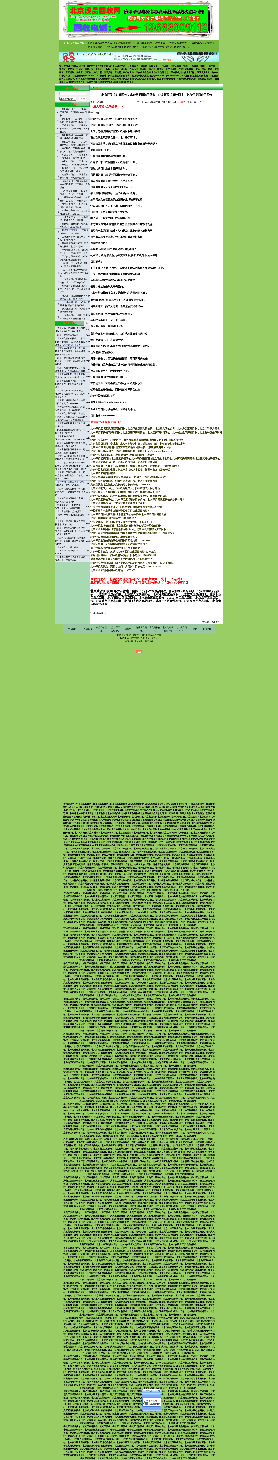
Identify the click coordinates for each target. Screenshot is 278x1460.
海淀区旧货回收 (136, 1034)
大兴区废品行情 (117, 1216)
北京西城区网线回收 (82, 941)
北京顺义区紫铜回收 (100, 1397)
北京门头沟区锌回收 (124, 1327)
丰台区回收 (105, 1104)
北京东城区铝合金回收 (165, 899)
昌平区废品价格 (134, 1251)
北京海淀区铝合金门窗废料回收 (97, 1053)
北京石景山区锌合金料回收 (114, 1161)
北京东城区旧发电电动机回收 (136, 906)
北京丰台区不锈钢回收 (97, 1113)
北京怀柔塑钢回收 (201, 867)
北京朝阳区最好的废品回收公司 (183, 1002)
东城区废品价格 (134, 896)
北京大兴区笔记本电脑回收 (193, 1235)
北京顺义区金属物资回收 (141, 1420)
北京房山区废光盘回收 (130, 1209)
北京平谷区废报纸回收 (107, 1388)
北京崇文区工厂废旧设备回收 (182, 995)
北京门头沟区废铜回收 (80, 1337)
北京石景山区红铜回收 (127, 1155)
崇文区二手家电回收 (156, 963)
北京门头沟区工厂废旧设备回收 (179, 1353)
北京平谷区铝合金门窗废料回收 (97, 1375)
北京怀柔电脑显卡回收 (99, 880)
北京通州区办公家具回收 (171, 1308)
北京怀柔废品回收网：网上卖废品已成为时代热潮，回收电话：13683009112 (70, 475)
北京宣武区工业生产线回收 (197, 1094)
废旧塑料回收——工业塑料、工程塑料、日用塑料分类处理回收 (75, 112)
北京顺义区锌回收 (76, 1401)
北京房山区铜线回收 (173, 1193)
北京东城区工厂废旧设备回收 (182, 925)
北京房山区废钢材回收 (162, 1190)
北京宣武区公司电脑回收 (141, 1091)
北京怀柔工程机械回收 (182, 874)
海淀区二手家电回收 (156, 1034)
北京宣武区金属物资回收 (141, 1097)
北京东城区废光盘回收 (130, 925)
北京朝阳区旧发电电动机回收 (136, 1011)
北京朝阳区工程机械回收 (128, 1014)
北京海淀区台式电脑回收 (166, 1056)
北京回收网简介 (125, 43)
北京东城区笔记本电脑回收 (193, 915)
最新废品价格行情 (201, 43)
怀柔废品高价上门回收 (98, 864)
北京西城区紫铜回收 (100, 935)
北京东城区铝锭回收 (143, 899)
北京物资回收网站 (76, 855)
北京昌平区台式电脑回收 (166, 1270)
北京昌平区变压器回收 (163, 1257)
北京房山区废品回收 (188, 848)
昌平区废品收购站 (71, 1247)
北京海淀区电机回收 (141, 1043)
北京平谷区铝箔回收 (194, 1375)
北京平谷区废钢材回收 (162, 1369)
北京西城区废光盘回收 (130, 960)
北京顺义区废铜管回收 (195, 1407)
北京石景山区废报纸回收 (97, 1174)
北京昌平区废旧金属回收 (96, 1251)
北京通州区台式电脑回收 (166, 1305)
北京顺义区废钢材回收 (162, 1404)
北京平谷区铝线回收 (188, 1362)
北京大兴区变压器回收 (163, 1222)
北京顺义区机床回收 (96, 1420)
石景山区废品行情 (140, 1142)
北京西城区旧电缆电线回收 (107, 941)
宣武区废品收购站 (71, 1069)
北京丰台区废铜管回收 (195, 1120)
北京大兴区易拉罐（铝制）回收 (170, 1241)
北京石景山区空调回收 (114, 1168)
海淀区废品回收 (90, 1034)
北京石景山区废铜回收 (80, 1158)
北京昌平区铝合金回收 (165, 1254)
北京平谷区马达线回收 (146, 1375)
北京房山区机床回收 (96, 1206)
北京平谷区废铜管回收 (195, 1372)
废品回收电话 (95, 47)
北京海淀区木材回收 (117, 1062)
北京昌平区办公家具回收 (171, 1273)
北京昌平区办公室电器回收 (99, 1273)
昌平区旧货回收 (136, 1247)
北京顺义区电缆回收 (122, 1397)
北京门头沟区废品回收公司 (89, 1321)
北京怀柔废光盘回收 (128, 890)
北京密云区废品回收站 (178, 1426)
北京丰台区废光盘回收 (130, 1136)
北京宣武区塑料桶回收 (197, 1097)
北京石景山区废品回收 (165, 848)
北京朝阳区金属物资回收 (141, 1027)
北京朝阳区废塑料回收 (78, 1014)
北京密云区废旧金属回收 (96, 1429)
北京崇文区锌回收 (76, 973)
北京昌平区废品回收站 (178, 1247)
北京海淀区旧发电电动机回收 (136, 1046)
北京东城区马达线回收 (146, 912)
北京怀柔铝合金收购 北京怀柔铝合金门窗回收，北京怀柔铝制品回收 (70, 540)
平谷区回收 (105, 1356)
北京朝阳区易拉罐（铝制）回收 (170, 1027)
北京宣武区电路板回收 (91, 1091)
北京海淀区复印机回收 (125, 1059)
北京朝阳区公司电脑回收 (141, 1021)
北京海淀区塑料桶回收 (197, 1062)
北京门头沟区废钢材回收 (79, 1334)
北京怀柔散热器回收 (133, 871)
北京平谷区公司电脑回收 (141, 1378)
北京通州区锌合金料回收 (171, 1302)
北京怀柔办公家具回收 (182, 883)
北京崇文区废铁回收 (124, 982)
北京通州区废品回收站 (178, 1283)
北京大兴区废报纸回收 (107, 1244)
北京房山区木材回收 (117, 1206)
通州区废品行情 (117, 1286)
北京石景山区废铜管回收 (128, 1158)
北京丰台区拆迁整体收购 (103, 1120)
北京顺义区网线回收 (82, 1404)
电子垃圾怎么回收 (142, 864)
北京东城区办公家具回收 (171, 919)
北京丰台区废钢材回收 (162, 1117)
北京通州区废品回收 (101, 852)
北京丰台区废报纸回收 (107, 1136)
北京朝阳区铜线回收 (173, 1014)
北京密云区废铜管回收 (195, 1442)
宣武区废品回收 (90, 1069)
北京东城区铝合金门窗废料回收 (97, 912)
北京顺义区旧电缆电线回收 (107, 1404)
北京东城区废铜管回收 (195, 909)
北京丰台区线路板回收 (187, 1113)
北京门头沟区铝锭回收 (182, 1324)
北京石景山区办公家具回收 (140, 1168)
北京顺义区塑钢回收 (119, 1401)
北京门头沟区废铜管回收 (128, 1337)
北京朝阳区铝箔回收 (194, 1018)
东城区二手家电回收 (156, 893)
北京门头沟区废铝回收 (104, 1334)
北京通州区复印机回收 (125, 1308)
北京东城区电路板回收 (91, 915)
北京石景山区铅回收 (102, 1148)
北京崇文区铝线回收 (188, 970)
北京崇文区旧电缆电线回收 (107, 976)
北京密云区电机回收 (141, 1436)
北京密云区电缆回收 (122, 1433)
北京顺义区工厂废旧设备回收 (182, 1423)
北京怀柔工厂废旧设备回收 (176, 890)
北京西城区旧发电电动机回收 (136, 941)
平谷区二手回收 (119, 1356)
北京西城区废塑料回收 (78, 944)
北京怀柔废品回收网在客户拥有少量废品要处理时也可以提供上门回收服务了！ (70, 531)
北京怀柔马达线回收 (185, 877)
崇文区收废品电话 (199, 963)
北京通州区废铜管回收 (195, 1299)
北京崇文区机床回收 (96, 992)
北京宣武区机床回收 (96, 1097)
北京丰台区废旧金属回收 (96, 1107)
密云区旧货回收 (136, 1426)
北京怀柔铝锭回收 (86, 867)
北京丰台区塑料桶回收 (197, 1132)
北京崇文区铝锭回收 (143, 970)
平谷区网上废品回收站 (155, 1359)
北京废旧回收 (93, 855)
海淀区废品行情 (117, 1037)
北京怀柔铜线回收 (71, 877)
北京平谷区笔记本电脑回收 (193, 1378)
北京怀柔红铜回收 (116, 874)
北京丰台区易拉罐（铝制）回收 (170, 1132)
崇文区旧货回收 (136, 963)
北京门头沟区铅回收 (102, 1327)
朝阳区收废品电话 (199, 998)
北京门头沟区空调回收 (114, 1346)
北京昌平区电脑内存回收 (115, 1270)
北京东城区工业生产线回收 (197, 919)
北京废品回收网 (77, 66)
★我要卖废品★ (178, 43)
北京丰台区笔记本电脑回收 (193, 1126)
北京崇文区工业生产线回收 (197, 989)
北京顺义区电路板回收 (91, 1413)
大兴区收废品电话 (199, 1212)
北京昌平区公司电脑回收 (141, 1270)
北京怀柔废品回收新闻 (68, 335)
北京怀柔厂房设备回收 (80, 887)
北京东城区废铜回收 (151, 909)
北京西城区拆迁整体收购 (103, 944)
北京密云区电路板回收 (91, 1449)
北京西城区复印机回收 (125, 954)
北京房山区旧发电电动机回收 (136, 1190)
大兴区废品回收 (90, 1212)
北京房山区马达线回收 (146, 1196)
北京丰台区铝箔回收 (194, 1123)
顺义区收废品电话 (199, 1391)
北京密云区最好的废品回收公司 (183, 1429)
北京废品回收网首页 (101, 43)
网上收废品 (98, 861)
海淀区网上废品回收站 (155, 1037)
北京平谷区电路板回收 (91, 1378)
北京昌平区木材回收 (117, 1276)
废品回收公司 (206, 79)
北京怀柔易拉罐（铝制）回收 (169, 887)
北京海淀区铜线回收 (173, 1049)
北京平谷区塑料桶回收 (197, 1385)
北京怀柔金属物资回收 (142, 887)
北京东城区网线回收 (82, 906)
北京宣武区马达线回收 (146, 1088)
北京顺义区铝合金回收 (165, 1397)
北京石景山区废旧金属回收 (116, 1142)
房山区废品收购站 (71, 1177)
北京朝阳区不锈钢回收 (97, 1008)
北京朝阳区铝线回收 (188, 1005)
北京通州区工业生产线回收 (197, 1308)
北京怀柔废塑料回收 (136, 874)
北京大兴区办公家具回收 (171, 1238)
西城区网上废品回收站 (155, 931)
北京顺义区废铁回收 (124, 1410)
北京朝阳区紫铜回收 (100, 1005)
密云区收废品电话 (199, 1426)
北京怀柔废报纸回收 (107, 890)
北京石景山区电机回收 (195, 1148)
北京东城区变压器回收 (163, 903)
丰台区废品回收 (90, 1104)
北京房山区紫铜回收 (100, 1184)
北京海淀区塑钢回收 (119, 1043)
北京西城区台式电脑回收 (166, 951)
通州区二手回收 (119, 1283)
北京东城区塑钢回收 (119, 903)
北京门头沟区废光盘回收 (123, 1353)
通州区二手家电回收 (156, 1283)
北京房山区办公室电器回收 (99, 1203)
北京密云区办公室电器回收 (99, 1452)
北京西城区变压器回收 (163, 938)
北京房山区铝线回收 (188, 1184)
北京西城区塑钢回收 (119, 938)
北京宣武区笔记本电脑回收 (193, 1091)
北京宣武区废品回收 (122, 848)
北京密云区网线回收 (82, 1439)
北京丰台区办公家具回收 (171, 1129)
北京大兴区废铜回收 (151, 1228)
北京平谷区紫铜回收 (100, 1362)
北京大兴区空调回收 (147, 1238)
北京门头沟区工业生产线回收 (169, 1346)
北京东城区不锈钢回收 (97, 903)
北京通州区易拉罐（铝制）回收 (170, 1311)
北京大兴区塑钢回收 (119, 1222)
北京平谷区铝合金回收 (165, 1362)
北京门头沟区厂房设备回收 (197, 1346)
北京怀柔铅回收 (145, 867)
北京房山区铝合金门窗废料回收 (97, 1196)
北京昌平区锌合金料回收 (171, 1267)
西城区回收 (105, 928)
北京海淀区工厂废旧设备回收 (182, 1065)
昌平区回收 (105, 1247)
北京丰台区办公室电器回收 (99, 1129)
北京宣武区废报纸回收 (107, 1101)
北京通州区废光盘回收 (130, 1314)
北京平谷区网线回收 (82, 1369)
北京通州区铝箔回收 (194, 1302)
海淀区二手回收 (119, 1034)
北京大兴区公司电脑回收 (141, 1235)
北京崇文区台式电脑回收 (166, 986)
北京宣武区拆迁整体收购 (103, 1085)
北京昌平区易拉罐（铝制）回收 (170, 1276)
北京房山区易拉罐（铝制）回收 (170, 1206)
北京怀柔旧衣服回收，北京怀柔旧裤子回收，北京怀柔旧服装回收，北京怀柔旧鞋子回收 (70, 341)
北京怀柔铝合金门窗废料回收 (141, 877)
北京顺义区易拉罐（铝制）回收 (170, 1420)
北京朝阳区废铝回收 (184, 1011)
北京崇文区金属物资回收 (141, 992)
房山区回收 (105, 1177)
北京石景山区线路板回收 (94, 1152)
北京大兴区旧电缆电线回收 (107, 1225)
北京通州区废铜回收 (151, 1299)
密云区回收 (105, 1426)
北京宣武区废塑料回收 (78, 1085)
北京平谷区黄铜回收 (79, 1362)
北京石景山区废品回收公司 (89, 1142)
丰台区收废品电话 (199, 1104)
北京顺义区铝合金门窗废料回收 (97, 1410)
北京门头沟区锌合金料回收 (114, 1340)
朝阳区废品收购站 (71, 998)
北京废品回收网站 (144, 855)
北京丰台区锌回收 (76, 1113)
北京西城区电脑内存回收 (115, 951)
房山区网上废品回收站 (155, 1180)
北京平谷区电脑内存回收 (115, 1378)
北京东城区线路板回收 (187, 903)
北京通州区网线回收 (82, 1295)
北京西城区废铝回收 (184, 941)
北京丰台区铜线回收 (173, 1120)
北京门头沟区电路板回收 (192, 1340)
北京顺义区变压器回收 (163, 1401)
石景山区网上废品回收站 (181, 1142)
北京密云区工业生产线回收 (197, 1452)
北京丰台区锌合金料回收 (171, 1123)
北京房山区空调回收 (147, 1203)
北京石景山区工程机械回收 (149, 1174)
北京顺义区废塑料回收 (78, 1407)
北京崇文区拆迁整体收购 (103, 979)
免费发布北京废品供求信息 (157, 47)
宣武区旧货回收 (136, 1069)
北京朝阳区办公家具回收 (171, 1024)
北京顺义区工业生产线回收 (197, 1417)
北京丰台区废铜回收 (151, 1120)
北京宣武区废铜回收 (151, 1085)
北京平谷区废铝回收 (184, 1369)
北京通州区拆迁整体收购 (103, 1299)
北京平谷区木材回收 (117, 1385)
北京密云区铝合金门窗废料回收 (97, 1445)
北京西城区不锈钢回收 (97, 938)
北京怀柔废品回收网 (145, 75)
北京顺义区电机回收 (141, 1401)
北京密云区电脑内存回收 (115, 1449)
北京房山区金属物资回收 (141, 1206)
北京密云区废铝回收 (184, 1439)
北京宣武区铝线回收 (188, 1075)
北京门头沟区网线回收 (144, 1330)
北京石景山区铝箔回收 (140, 1161)
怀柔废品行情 (135, 861)
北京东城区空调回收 (147, 919)
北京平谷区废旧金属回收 (96, 1359)
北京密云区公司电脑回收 (141, 1449)
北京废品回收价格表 (119, 75)
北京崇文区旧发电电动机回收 (136, 976)
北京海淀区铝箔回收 (194, 1053)
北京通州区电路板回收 (91, 1305)
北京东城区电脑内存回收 (115, 915)
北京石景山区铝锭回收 (182, 1145)
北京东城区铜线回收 (173, 909)
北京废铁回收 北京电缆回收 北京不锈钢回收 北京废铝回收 (69, 514)
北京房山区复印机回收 (125, 1203)
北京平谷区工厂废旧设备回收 (182, 1388)
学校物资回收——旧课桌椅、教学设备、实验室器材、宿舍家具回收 (75, 128)
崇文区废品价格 (134, 966)
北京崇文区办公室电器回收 (99, 989)
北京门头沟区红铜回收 (127, 1334)
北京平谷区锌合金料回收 (171, 1375)
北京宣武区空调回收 (147, 1094)
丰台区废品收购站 (71, 1104)
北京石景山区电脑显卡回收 (165, 1161)
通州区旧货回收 (136, 1283)
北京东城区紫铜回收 (100, 899)
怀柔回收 (72, 858)
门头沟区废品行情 (140, 1321)
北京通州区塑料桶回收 (197, 1311)
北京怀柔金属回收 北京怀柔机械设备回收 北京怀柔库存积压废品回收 (70, 361)
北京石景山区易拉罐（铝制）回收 (152, 1171)
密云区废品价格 (134, 1429)
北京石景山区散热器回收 (120, 1152)
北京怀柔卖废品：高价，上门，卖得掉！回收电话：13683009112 (69, 550)
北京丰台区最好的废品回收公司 (183, 1107)
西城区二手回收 (119, 928)
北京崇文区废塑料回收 (78, 979)
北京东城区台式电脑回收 (166, 915)
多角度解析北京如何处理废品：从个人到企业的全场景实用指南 (75, 289)
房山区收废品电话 (199, 1177)
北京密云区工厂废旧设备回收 (184, 1458)
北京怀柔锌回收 (162, 867)
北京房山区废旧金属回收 (96, 1180)
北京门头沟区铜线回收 (104, 1337)
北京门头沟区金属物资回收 (121, 1350)
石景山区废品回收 (93, 1139)
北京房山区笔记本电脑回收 (193, 1200)
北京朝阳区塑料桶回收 (197, 1027)
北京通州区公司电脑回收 (141, 1305)
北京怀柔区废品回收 (144, 845)
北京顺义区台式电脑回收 (166, 1413)
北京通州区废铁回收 (124, 1302)
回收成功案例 (113, 47)
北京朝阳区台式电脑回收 (166, 1021)
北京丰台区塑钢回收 (119, 1113)
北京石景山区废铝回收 (104, 1155)
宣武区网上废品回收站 (155, 1072)
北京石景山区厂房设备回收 (197, 1168)
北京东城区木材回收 (117, 922)
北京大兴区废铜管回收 (195, 1228)
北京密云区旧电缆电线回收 (107, 1439)
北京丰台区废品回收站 (178, 1104)
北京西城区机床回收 (96, 957)
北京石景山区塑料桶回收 (181, 1171)
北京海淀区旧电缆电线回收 (107, 1046)
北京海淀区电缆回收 (122, 1040)
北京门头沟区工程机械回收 (149, 1353)
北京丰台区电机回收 (141, 1113)
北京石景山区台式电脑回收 (123, 1164)
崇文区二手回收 (119, 963)
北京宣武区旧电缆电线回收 (107, 1081)
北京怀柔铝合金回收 (107, 867)
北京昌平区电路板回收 (91, 1270)
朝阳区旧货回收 (136, 998)
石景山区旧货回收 (146, 1139)
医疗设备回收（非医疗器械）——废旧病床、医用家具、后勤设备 (75, 184)
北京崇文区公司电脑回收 (141, 986)
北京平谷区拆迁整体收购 (103, 1372)
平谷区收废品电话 (199, 1356)
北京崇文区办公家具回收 (171, 989)
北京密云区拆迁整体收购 (103, 1442)
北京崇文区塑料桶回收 (197, 992)
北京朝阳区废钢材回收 (162, 1011)
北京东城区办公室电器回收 (99, 919)
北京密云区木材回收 (117, 1455)
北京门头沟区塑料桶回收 (181, 1350)
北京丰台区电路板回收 (91, 1126)
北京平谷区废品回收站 (178, 1356)
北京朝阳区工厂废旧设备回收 (182, 1030)
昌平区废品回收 (90, 1247)
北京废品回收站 (66, 82)
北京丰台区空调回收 (147, 1129)
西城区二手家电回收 (156, 928)
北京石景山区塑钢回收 (172, 1148)
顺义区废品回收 (90, 1391)
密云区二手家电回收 (156, 1426)
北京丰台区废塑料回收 (78, 1120)
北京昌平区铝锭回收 (143, 1254)
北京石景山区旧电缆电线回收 (171, 1152)
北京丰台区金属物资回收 (141, 1132)
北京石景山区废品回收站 (192, 1139)
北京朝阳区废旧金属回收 (96, 1002)
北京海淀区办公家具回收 (171, 1059)
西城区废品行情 (117, 931)
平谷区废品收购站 (71, 1356)
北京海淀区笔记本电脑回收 (193, 1056)
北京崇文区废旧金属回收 (96, 966)
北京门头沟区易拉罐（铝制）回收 (152, 1350)
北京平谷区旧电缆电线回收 (107, 1369)
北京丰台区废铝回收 (184, 1117)
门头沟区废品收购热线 (89, 1324)
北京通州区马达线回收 (146, 1302)
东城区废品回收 (90, 893)
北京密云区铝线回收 (188, 1433)
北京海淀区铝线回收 (188, 1040)
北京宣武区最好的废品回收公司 (183, 1072)
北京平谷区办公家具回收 (171, 1382)
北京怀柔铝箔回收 (78, 880)
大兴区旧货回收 (136, 1212)
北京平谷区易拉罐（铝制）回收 (170, 1385)
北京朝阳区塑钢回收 (119, 1008)
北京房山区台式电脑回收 (166, 1200)
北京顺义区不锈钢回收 (97, 1401)
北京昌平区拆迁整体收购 (103, 1263)
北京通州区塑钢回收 (119, 1292)
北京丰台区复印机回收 (125, 1129)
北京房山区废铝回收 (184, 1190)
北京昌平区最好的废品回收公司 (183, 1251)
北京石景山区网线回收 (144, 1152)
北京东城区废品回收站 (178, 893)
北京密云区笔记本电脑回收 (193, 1449)
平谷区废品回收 (90, 1356)
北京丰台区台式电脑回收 (166, 1126)
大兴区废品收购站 (71, 1212)
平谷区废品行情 (117, 1359)
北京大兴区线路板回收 (187, 1222)
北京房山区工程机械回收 (128, 1193)
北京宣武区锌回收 (76, 1078)
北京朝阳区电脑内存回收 (115, 1021)
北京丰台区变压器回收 (163, 1113)
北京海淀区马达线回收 (146, 1053)
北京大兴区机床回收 (96, 1241)
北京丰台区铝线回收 (188, 1110)
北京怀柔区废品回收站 (138, 858)
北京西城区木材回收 (117, 957)
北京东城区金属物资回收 (141, 922)
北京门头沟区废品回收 (124, 852)
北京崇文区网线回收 (82, 976)
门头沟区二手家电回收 (167, 1318)
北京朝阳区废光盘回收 (130, 1030)
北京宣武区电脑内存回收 (115, 1091)
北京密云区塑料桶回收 (197, 1455)
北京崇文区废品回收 (79, 848)
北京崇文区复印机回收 (125, 989)
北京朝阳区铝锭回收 (143, 1005)
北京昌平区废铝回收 (184, 1260)
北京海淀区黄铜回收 (79, 1040)
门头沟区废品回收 (93, 1318)
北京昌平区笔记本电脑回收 (193, 1270)
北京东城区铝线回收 (188, 899)
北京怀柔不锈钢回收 (181, 867)
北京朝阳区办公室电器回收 (99, 1024)
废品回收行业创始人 (160, 858)
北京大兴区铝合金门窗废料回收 (97, 1231)
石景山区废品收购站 (73, 1139)
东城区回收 (105, 893)
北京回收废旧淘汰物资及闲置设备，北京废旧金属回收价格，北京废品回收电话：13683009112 (70, 465)
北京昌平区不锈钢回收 (97, 1257)
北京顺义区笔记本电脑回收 (193, 1413)
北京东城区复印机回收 (125, 919)
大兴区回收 (105, 1212)
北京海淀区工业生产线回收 (197, 1059)
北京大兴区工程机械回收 (128, 1228)
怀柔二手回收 (84, 858)
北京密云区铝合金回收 (165, 1433)
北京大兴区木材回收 (117, 1241)
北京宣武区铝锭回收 (143, 1075)
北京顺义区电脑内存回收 (115, 1413)
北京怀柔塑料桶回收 (194, 887)
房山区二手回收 (119, 1177)
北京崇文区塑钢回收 (119, 973)
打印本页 (205, 622)
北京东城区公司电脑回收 (141, 915)
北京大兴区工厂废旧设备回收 (182, 1244)
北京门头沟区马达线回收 (88, 1340)
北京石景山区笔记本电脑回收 (152, 1164)
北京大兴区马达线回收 (146, 1231)
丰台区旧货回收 (136, 1104)
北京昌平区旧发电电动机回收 (136, 1260)
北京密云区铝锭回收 (143, 1433)
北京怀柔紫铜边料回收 (114, 877)
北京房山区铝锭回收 (143, 1184)
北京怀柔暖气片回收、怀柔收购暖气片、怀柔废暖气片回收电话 (70, 491)
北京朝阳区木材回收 (117, 1027)
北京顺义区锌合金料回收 (171, 1410)
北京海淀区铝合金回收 (165, 1040)
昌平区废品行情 (117, 1251)
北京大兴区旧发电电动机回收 (136, 1225)
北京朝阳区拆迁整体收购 (103, 1014)
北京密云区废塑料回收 (78, 1442)
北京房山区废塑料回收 (78, 1193)
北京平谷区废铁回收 (124, 1375)
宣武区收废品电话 (199, 1069)
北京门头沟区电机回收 (195, 1327)
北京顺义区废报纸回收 (107, 1423)
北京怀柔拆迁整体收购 (159, 874)
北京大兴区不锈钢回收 (97, 1222)
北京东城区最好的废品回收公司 (183, 896)
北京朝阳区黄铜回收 (79, 1005)
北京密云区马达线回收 (146, 1445)
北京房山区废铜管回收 (195, 1193)
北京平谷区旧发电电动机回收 (136, 1369)
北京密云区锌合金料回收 (171, 1445)
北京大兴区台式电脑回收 (166, 1235)
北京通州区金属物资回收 (141, 1311)
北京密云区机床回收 (96, 1455)
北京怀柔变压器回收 (91, 871)
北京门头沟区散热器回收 (120, 1330)
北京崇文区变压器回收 (163, 973)
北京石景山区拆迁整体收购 (178, 1155)
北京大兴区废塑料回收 (78, 1228)
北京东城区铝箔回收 (194, 912)
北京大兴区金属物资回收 (141, 1241)
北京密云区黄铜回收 (79, 1433)
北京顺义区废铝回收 (184, 1404)
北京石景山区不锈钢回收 (147, 1148)
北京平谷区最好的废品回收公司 (183, 1359)
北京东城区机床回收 (96, 922)
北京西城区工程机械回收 (128, 944)
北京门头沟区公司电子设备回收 (183, 1343)
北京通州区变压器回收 (163, 1292)
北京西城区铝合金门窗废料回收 (97, 947)
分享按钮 (95, 112)
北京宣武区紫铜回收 (100, 1075)
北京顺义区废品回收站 (178, 1391)
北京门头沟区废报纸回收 (97, 1353)
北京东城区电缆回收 (122, 899)
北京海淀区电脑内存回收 (115, 1056)
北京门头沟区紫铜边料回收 (155, 1337)
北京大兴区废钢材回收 (162, 1225)
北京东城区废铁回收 (124, 912)
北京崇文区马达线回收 (146, 982)
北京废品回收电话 (125, 855)
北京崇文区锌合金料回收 (171, 982)
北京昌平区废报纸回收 (107, 1279)
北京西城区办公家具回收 (171, 954)
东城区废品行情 (117, 896)
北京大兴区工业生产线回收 (197, 1238)
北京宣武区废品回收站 (178, 1069)
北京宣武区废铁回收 (124, 1088)
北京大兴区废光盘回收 (130, 1244)
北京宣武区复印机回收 (125, 1094)
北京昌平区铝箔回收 (194, 1267)
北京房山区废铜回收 (151, 1193)
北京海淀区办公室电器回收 (99, 1059)
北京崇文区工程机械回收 (128, 979)
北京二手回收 (108, 855)
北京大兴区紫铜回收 (100, 1219)
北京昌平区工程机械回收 (128, 1263)
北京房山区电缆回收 (122, 1184)
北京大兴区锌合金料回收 (171, 1231)
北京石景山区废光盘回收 (123, 1174)
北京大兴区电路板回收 (91, 1235)
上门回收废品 (211, 75)
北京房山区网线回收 (82, 1190)
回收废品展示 (144, 43)
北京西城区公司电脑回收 (141, 951)
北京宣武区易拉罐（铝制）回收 (170, 1097)
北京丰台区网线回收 (82, 1117)
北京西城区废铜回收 (151, 944)
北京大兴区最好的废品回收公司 (183, 1216)
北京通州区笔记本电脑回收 (193, 1305)
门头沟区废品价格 (159, 1321)
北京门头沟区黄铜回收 (112, 1324)
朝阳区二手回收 (119, 998)
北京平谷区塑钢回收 (119, 1366)
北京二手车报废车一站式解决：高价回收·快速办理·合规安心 (74, 272)
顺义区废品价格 (134, 1394)
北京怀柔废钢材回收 (77, 874)
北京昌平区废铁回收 (124, 1267)
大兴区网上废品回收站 (155, 1216)
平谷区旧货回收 (136, 1356)
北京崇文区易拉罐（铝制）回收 (170, 992)
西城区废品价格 (134, 931)
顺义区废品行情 (117, 1394)
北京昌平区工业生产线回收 (197, 1273)
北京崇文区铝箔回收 (194, 982)
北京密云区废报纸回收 (108, 1458)
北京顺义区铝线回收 (188, 1397)
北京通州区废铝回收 (184, 1295)
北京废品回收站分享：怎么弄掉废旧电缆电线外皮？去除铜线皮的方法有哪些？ (70, 351)
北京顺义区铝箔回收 (194, 1410)
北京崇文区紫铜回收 (100, 970)
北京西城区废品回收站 (178, 928)
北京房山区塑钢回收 (119, 1187)
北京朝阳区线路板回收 (187, 1008)
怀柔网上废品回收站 (168, 861)
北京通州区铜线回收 (173, 1299)
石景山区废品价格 (159, 1142)
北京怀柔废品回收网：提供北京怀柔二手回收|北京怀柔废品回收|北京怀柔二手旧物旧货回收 (70, 416)
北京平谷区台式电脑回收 (166, 1378)
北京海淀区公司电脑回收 (141, 1056)
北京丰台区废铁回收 (124, 1123)
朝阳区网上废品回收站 (155, 1002)
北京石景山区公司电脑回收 (95, 1164)
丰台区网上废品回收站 (155, 1107)
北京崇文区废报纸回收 (107, 995)
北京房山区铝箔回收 (194, 1196)
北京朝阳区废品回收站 (178, 998)
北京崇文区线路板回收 (187, 973)
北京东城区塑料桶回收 (197, 922)
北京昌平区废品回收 (80, 852)
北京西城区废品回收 (187, 845)
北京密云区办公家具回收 (171, 1452)
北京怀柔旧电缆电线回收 (176, 871)
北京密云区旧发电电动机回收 (136, 1439)
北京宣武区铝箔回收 (194, 1088)
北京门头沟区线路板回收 (94, 1330)
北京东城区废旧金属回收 (96, 896)
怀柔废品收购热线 (161, 864)
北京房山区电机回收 (141, 1187)
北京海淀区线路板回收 (187, 1043)
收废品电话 (208, 629)
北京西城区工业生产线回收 (197, 954)
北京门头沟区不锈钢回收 (147, 1327)
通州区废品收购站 (71, 1283)
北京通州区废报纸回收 (107, 1314)
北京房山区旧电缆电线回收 (107, 1190)
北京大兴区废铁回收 (124, 1231)
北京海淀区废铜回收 (151, 1049)
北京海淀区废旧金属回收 (96, 1037)
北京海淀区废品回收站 (178, 1034)
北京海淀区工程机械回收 (128, 1049)
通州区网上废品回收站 (155, 1286)
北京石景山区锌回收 (124, 1148)
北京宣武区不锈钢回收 (97, 1078)
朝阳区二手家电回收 (156, 998)
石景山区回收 (110, 1139)
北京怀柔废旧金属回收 (116, 861)
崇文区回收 (105, 963)
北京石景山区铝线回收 (80, 1148)
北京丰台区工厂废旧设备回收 (182, 1136)
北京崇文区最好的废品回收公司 (183, 966)
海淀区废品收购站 (71, 1034)
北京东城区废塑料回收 (78, 909)
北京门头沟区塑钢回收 (172, 1327)
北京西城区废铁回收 (124, 947)
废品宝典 (160, 43)
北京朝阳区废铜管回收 (195, 1014)
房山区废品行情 (117, 1180)
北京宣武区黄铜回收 (79, 1075)
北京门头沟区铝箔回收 (140, 1340)
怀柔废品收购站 (194, 855)
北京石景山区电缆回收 (159, 1145)
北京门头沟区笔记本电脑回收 (152, 1343)
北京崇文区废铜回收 (151, 979)
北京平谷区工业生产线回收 (197, 1382)
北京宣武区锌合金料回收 (171, 1088)
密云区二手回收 (119, 1426)
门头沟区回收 (110, 1318)
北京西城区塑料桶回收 (197, 957)
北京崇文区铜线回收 (173, 979)
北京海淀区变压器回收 (163, 1043)
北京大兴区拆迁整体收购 (103, 1228)
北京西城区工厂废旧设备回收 (182, 960)
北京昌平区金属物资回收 (141, 1276)
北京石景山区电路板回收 (192, 1161)
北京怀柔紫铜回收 (199, 864)
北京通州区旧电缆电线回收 (107, 1295)
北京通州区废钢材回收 (162, 1295)
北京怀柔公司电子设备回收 (91, 883)
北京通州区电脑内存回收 (115, 1305)
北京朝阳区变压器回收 (163, 1008)
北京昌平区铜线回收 (173, 1263)
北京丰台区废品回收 (143, 848)
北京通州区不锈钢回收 (97, 1292)
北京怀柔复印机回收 (141, 883)
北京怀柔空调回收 (161, 883)
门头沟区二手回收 (127, 1318)
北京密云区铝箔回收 (194, 1445)
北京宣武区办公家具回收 (171, 1094)
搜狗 (195, 629)
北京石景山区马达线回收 (88, 1161)
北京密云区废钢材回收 (162, 1439)
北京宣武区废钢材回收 (162, 1081)
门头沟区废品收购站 (73, 1318)
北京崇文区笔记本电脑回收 (193, 986)
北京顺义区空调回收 (147, 1417)
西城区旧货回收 (136, 928)
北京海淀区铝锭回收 (143, 1040)
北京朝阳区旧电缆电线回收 (107, 1011)
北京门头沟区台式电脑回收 (123, 1343)
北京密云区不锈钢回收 (97, 1436)
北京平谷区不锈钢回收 (97, 1366)
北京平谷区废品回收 (146, 852)
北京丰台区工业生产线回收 (197, 1129)
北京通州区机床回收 (96, 1311)
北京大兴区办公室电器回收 (99, 1238)
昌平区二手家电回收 (156, 1247)
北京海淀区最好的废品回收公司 (183, 1037)
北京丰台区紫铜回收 (100, 1110)
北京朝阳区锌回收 (76, 1008)
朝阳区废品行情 (117, 1002)
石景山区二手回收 (127, 1139)
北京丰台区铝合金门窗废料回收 (97, 1123)
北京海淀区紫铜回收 (100, 1040)
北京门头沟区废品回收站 (192, 1318)
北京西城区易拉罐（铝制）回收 (170, 957)
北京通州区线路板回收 (187, 1292)
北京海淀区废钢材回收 (162, 1046)
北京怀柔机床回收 (101, 887)
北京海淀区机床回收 (96, 1062)
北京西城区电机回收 (141, 938)
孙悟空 (128, 629)
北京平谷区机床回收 (96, 1385)
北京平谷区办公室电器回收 (99, 1382)
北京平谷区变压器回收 (163, 1366)
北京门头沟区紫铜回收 (135, 1324)
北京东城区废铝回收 (184, 906)
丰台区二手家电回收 (156, 1104)
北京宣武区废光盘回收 (130, 1101)
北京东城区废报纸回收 (107, 925)
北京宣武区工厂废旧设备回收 (182, 1101)
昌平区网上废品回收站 (155, 1251)
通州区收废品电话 (199, 1283)
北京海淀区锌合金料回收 (171, 1053)
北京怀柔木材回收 (120, 887)
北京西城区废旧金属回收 (96, 931)
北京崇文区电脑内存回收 (115, 986)
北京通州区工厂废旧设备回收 (182, 1314)
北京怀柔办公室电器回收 (117, 883)
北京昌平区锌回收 (76, 1257)
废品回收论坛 (181, 47)
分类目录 (88, 629)
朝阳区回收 (105, 998)
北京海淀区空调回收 (147, 1059)
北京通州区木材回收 (117, 1311)
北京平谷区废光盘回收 (130, 1388)
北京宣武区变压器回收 (163, 1078)
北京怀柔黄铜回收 (180, 864)
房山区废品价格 (134, 1180)
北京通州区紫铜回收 (100, 1289)
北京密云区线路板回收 (187, 1436)
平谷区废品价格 (134, 1359)
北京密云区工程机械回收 (128, 1442)
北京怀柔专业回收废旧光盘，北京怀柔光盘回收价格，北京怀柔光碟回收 (70, 393)
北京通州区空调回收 (147, 1308)
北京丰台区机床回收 (96, 1132)
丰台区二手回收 (119, 1104)
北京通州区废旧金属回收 (96, 1286)
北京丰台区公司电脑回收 (141, 1126)
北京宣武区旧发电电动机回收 (136, 1081)
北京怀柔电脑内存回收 (144, 880)
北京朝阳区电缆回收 (122, 1005)
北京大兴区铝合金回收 (165, 1219)
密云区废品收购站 (71, 1426)
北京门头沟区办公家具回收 (140, 1346)
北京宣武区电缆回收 (122, 1075)
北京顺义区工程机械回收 (128, 1407)
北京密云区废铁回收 (124, 1445)
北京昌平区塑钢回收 (119, 1257)
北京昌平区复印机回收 (125, 1273)
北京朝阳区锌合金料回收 (171, 1018)
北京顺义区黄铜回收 (79, 1397)
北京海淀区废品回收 (100, 848)
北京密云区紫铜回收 (100, 1433)
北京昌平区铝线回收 (188, 1254)
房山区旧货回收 (136, 1177)
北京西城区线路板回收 (187, 938)
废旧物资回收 (123, 82)
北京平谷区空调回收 (147, 1382)
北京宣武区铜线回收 (173, 1085)
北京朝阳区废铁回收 (124, 1018)
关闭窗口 (215, 622)
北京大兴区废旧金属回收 (96, 1216)
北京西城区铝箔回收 (194, 947)
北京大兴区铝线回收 (188, 1219)
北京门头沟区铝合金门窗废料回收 (186, 1337)
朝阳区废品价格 (134, 1002)
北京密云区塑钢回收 (119, 1436)
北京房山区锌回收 (76, 1187)
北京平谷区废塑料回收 (78, 1372)
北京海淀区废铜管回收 (195, 1049)
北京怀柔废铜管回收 (92, 877)
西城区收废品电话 (199, 928)
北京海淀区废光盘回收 (130, 1065)
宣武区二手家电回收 (156, 1069)
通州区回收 (105, 1283)
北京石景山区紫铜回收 (135, 1145)
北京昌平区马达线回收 (146, 1267)
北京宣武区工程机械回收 (128, 1085)
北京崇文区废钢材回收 (162, 976)
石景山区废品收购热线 (89, 1145)
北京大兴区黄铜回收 (79, 1219)
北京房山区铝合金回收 (165, 1184)
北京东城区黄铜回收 (79, 899)
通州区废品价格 (134, 1286)
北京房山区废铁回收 (124, 1196)
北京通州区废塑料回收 (78, 1299)
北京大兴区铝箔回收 (194, 1231)
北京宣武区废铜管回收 (195, 1085)
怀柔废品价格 (150, 861)
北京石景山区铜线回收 (104, 1158)
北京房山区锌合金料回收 (171, 1196)
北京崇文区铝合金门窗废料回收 (97, 982)
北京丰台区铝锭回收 (143, 1110)
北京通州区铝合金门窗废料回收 (97, 1302)
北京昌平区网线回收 (82, 1260)
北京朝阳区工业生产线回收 (197, 1024)
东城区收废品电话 (199, 893)
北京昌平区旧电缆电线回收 (107, 1260)
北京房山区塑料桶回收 (197, 1206)
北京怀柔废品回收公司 (80, 861)
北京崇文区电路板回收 (91, 986)
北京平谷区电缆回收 (122, 1362)
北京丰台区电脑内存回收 (115, 1126)
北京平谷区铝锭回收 (143, 1362)
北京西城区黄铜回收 (79, 935)
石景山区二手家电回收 (167, 1139)
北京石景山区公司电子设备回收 (183, 1164)
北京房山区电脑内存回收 (115, 1200)
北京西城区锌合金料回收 (171, 947)
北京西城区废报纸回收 (107, 960)
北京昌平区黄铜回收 (79, 1254)
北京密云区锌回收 (76, 1436)
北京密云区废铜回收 (151, 1442)
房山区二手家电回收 (156, 1177)
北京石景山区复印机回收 (90, 1168)
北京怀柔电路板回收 (122, 880)
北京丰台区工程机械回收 (128, 1120)
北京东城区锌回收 (76, 903)
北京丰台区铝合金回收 (165, 1110)
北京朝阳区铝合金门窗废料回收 (97, 1018)
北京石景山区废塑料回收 (151, 1155)
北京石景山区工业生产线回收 (169, 1168)
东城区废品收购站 (71, 893)
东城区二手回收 (119, 893)
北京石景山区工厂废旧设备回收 (179, 1174)
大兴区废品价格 (134, 1216)
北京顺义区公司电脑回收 (141, 1413)
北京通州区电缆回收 (122, 1289)
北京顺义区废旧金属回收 (96, 1394)
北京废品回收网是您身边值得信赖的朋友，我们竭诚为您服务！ (70, 384)
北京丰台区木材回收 (117, 1132)
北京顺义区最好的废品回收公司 (183, 1394)
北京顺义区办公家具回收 (171, 1417)
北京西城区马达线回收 (146, 947)
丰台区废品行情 (117, 1107)
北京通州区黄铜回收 (79, 1289)
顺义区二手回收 (119, 1391)
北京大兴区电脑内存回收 (115, 1235)
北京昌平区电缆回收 (122, 1254)
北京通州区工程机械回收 (128, 1299)
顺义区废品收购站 (71, 1391)
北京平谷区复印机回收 (125, 1382)
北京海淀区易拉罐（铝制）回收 (170, 1062)
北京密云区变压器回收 (163, 1436)
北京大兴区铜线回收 (173, 1228)
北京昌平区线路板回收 (187, 1257)
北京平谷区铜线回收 (173, 1372)
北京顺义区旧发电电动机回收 (136, 1404)
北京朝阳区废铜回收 (151, 1014)
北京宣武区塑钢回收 (119, 1078)
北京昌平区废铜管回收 (195, 1263)
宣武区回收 (105, 1069)
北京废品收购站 (162, 855)
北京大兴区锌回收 (76, 1222)
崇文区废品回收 (90, 963)
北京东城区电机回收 (141, 903)
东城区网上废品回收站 (155, 896)
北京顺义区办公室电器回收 (99, 1417)
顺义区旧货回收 (136, 1391)
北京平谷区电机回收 (141, 1366)
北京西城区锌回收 (76, 938)
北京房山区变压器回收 (163, 1187)
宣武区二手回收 (119, 1069)
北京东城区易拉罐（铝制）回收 (170, 922)
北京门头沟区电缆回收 (159, 1324)
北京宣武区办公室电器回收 (99, 1094)
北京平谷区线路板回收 (187, 1366)
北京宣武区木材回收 (117, 1097)
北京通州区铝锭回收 (143, 1289)
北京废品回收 (178, 855)
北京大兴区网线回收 (82, 1225)
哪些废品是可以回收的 (121, 864)
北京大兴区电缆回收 (122, 1219)
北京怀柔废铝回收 (97, 874)
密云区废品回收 (90, 1426)
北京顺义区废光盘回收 (130, 1423)
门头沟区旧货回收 (146, 1318)
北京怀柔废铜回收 (203, 874)
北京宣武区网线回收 (82, 1081)
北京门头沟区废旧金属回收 (116, 1321)
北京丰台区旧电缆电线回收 (107, 1117)
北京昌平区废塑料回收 (78, 1263)
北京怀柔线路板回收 (112, 871)
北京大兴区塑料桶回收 (197, 1241)
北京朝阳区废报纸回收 (107, 1030)
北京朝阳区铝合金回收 (165, 1005)
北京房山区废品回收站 (178, 1177)
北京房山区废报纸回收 (107, 1209)
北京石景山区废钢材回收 (79, 1155)
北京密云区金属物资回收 (141, 1455)
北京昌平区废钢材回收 (162, 1260)
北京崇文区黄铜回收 (79, 970)
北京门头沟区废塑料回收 (151, 1334)
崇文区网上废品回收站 (155, 966)
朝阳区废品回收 (90, 998)
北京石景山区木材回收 (95, 1171)
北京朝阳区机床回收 (96, 1027)
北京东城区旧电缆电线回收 (107, 906)
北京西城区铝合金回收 (165, 935)
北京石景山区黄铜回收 (112, 1145)
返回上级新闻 (99, 612)
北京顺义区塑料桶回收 (197, 1420)
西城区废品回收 (90, 928)
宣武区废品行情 (117, 1072)
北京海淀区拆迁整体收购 (103, 1049)
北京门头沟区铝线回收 (80, 1327)
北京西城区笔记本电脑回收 (193, 951)
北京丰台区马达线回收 (146, 1123)
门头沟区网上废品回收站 (181, 1321)
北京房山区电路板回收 (91, 1200)
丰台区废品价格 (134, 1107)
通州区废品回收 (90, 1283)
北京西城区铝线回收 (188, 935)
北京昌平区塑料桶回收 (197, 1276)
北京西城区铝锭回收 (143, 935)
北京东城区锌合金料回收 (171, 912)
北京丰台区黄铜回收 (79, 1110)
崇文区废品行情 (117, 966)
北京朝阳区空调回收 (147, 1024)
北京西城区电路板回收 (91, 951)
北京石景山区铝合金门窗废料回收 (186, 1158)
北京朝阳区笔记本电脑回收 (193, 1021)
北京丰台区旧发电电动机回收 (136, 1117)
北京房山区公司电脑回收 (141, 1200)
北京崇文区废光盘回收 (130, 995)
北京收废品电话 (194, 858)
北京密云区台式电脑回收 (166, 1449)
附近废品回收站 (197, 75)
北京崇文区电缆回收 (122, 970)
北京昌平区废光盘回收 (130, 1279)
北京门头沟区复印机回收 (90, 1346)
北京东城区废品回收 (166, 845)
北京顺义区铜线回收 (173, 1407)
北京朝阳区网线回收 (82, 1011)
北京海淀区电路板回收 (91, 1056)
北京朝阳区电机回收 (141, 1008)
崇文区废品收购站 (71, 963)
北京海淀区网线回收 (82, 1046)
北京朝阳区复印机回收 (125, 1024)
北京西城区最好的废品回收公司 (183, 931)
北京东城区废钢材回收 (162, 906)
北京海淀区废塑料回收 (78, 1049)
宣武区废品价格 (134, 1072)
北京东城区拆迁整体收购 (103, 909)
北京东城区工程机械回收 (128, 909)
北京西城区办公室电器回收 (99, 954)
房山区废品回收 (90, 1177)
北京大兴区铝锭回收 (143, 1219)
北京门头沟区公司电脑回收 (95, 1343)
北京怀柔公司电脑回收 (167, 880)
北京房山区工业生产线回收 (197, 1203)
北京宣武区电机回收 (141, 1078)
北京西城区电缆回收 (122, 935)
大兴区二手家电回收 (156, 1212)
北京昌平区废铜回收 (151, 1263)
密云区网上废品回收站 (155, 1429)
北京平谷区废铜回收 (151, 1372)
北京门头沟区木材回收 (95, 1350)
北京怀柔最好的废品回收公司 (194, 861)
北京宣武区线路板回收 (187, 1078)
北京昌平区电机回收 (141, 1257)
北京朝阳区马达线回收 (146, 1018)
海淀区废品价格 (134, 1037)
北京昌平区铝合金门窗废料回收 (97, 1267)
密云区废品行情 (117, 1429)
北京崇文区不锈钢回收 (97, 973)
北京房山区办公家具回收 (171, 1203)
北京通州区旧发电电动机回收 (136, 1295)
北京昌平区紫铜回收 (100, 1254)
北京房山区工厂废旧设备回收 (182, 1209)
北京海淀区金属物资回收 (141, 1062)
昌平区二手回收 (119, 1247)
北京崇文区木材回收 (117, 992)
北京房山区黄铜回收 (79, 1184)
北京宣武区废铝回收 (184, 1081)
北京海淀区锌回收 (76, 1043)
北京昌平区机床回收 (96, 1276)
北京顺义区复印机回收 (125, 1417)
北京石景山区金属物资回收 (121, 1171)
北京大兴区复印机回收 (125, 1238)
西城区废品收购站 (71, 928)
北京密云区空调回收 (147, 1452)
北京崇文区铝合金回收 (165, 970)
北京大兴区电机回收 (141, 1222)
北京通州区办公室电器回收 (99, 1308)
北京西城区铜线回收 (173, 944)
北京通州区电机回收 (141, 1292)
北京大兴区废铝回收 (184, 1225)
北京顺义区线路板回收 (187, 1401)
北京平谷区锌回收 (76, 1366)
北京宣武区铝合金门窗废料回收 (97, 1088)
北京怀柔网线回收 (153, 871)
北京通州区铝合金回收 (165, 1289)
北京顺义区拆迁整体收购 (103, 1407)
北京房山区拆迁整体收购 (103, 1193)
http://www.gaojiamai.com (167, 75)
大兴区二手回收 (119, 1212)
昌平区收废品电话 (199, 1247)
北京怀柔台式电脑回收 (191, 880)
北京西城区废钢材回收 (162, 941)
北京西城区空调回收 (147, 954)
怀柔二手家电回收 (116, 858)
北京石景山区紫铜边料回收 (155, 1158)
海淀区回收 (105, 1034)
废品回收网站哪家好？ (167, 79)
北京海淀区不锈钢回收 (97, 1043)
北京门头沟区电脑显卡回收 (165, 1340)
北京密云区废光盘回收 (131, 1458)
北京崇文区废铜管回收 (195, 979)
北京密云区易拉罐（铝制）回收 (170, 1455)
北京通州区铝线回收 (188, 1289)
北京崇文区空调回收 (147, 989)
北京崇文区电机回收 (141, 973)
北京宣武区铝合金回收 (165, 1075)
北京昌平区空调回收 (147, 1273)
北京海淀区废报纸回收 (107, 1065)
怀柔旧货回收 (99, 858)
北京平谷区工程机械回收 (128, 1372)
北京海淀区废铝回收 (184, 1046)
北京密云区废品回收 (189, 852)
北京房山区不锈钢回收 (97, 1187)
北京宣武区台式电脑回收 (166, 1091)
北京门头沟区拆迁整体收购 (178, 1334)
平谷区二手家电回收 (156, 1356)
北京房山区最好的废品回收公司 (183, 1180)
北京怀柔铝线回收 (127, 867)
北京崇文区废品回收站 (178, 963)
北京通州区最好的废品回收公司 (183, 1286)
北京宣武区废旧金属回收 (96, 1072)
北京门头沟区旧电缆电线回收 (171, 1330)
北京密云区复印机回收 (125, 1452)
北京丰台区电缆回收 (122, 1110)
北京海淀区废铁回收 (124, 1053)
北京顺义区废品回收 (167, 852)
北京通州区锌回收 (76, 1292)
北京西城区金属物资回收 (141, 957)
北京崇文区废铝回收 (184, 976)
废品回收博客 (131, 47)
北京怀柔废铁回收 (165, 877)
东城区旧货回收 (136, 893)
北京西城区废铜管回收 (195, 944)
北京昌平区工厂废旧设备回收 (182, 1279)
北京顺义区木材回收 (117, 1420)
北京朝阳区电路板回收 (91, 1021)
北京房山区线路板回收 (187, 1187)
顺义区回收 (105, 1391)
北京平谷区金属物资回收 (141, 1385)
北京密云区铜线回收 (173, 1442)
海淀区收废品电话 (199, 1034)
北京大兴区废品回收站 (178, 1212)
